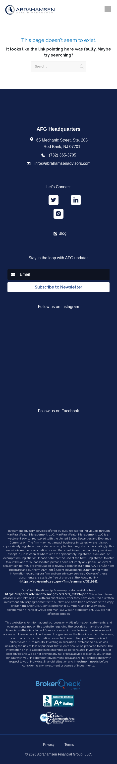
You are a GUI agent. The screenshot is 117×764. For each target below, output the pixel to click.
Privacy (49, 744)
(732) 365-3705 (62, 155)
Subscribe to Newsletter (58, 287)
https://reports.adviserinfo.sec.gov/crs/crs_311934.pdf (46, 594)
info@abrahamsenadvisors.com (63, 163)
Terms (69, 744)
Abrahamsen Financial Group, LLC (64, 754)
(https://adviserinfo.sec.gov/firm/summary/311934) (58, 581)
